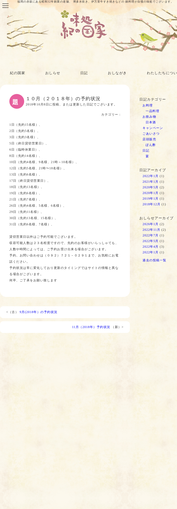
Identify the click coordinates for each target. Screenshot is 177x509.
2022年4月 (150, 246)
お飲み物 (149, 116)
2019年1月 (150, 198)
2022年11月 (151, 229)
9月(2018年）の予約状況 (39, 312)
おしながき (117, 73)
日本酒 (151, 122)
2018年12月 (151, 204)
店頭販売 (149, 139)
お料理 (147, 105)
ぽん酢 (151, 145)
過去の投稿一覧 (154, 260)
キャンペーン (152, 128)
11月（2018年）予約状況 (91, 327)
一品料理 (152, 111)
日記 (84, 73)
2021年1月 (150, 181)
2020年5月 (150, 187)
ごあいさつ (151, 133)
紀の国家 (17, 73)
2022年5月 (150, 241)
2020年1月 (150, 193)
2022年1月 (150, 176)
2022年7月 (150, 235)
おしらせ (52, 73)
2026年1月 (150, 224)
